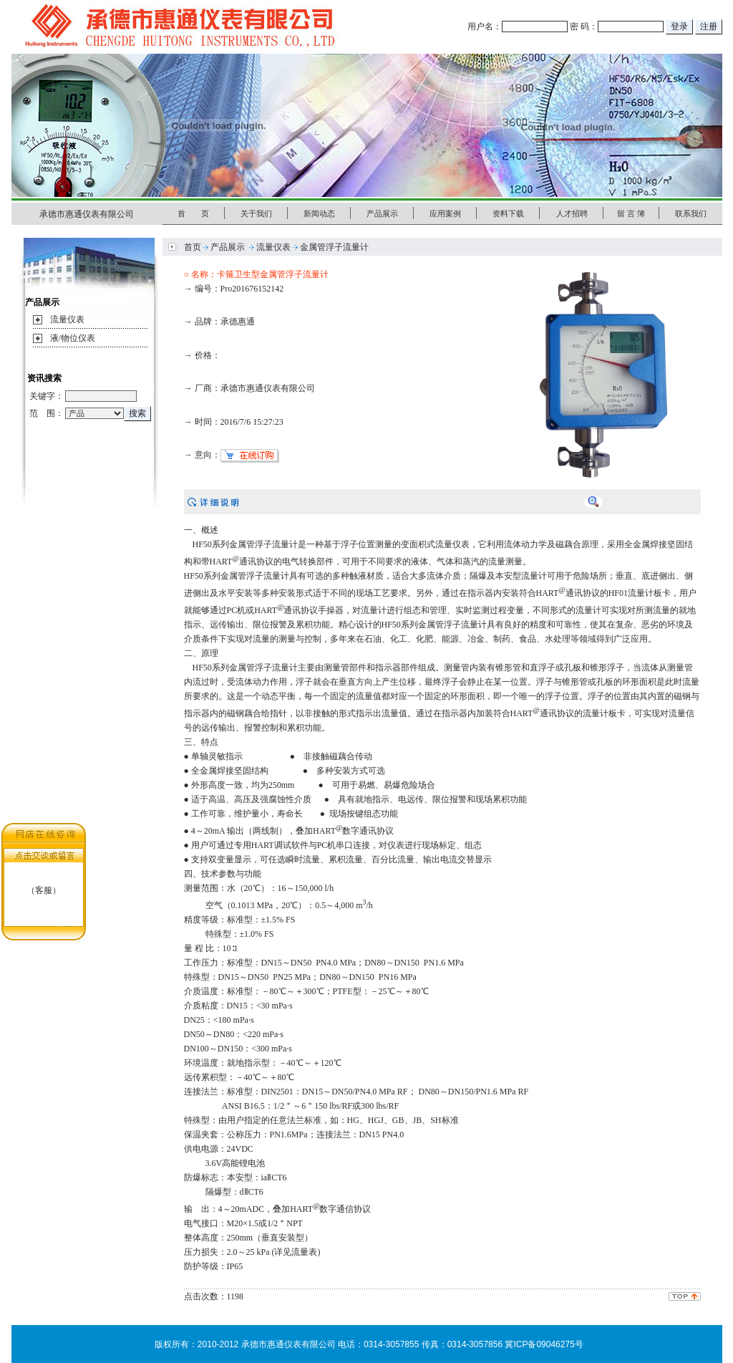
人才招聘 (572, 213)
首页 (192, 247)
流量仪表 (67, 319)
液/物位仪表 (72, 338)
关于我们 (256, 213)
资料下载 (508, 213)
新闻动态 (319, 213)
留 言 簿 (631, 213)
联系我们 (691, 213)
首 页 (193, 213)
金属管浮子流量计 (334, 247)
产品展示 (382, 213)
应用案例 (445, 213)
